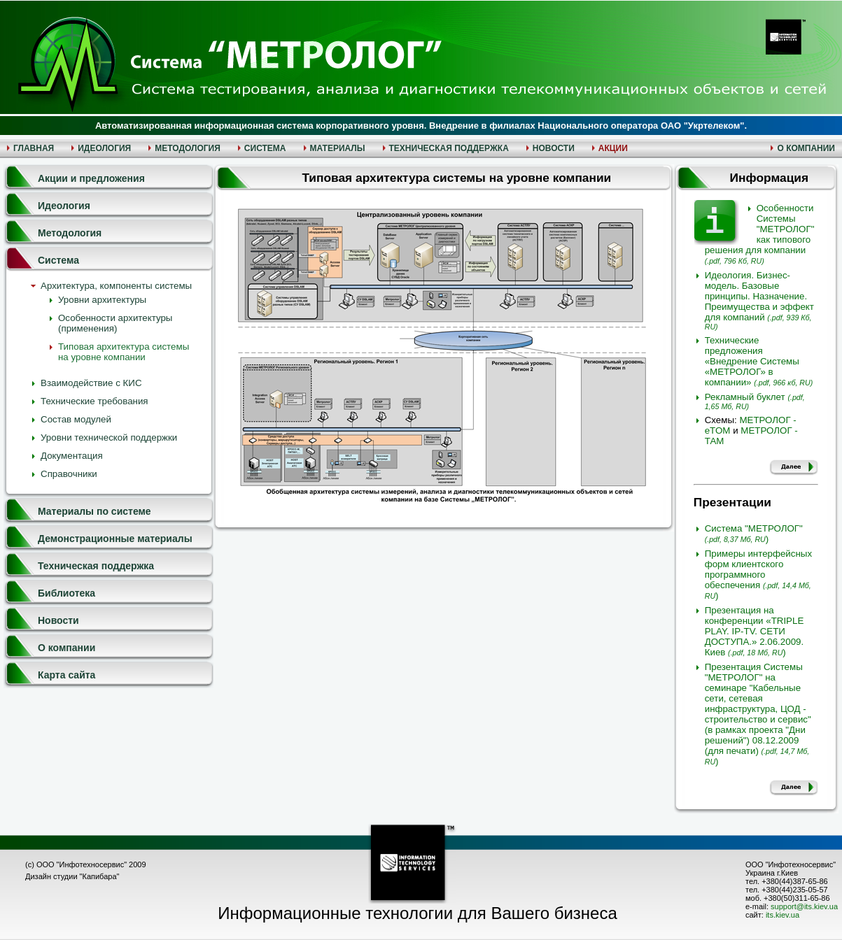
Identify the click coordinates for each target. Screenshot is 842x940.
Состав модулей (76, 419)
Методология (69, 232)
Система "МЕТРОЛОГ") (754, 533)
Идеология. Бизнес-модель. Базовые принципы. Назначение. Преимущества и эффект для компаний (759, 300)
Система (58, 260)
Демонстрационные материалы (115, 538)
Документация (72, 455)
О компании (66, 647)
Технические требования (94, 401)
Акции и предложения (91, 178)
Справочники (69, 474)
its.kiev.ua (782, 915)
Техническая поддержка (96, 565)
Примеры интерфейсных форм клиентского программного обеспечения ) (758, 574)
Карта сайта (66, 675)
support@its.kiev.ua (804, 906)
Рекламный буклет (755, 401)
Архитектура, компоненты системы (116, 285)
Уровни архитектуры (102, 299)
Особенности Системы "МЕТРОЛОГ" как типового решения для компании (760, 234)
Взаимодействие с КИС (91, 383)
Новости (58, 620)
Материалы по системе (94, 511)
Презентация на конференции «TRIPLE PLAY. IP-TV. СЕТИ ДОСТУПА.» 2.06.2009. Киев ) (754, 631)
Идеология (64, 205)
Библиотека (66, 593)
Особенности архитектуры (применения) (115, 323)
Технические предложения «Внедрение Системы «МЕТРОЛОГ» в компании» (759, 361)
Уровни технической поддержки (109, 437)
